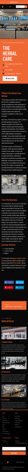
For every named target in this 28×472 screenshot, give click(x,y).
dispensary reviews (16, 258)
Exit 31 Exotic (5, 400)
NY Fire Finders (16, 263)
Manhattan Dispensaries (19, 42)
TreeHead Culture (6, 342)
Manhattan (11, 42)
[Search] (26, 6)
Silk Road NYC (5, 372)
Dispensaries (6, 42)
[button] (10, 6)
